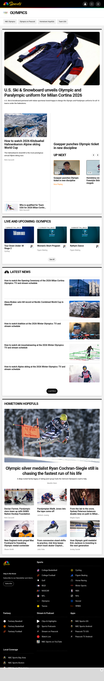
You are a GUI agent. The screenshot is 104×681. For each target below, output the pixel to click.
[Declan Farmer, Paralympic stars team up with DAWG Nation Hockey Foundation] (19, 497)
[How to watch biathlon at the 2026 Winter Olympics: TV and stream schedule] (84, 330)
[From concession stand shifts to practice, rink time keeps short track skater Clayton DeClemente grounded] (52, 528)
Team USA (62, 22)
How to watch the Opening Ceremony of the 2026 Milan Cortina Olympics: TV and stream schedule (34, 281)
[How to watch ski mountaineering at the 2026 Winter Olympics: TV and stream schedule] (84, 352)
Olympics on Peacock (27, 22)
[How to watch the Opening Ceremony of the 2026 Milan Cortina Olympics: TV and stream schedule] (84, 287)
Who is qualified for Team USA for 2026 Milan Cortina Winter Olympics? (33, 206)
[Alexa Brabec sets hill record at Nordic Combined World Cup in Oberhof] (84, 309)
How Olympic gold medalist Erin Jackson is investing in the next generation (83, 543)
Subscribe (8, 584)
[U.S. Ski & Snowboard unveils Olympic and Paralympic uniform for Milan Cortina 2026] (52, 58)
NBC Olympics (10, 22)
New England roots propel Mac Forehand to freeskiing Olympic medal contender (19, 543)
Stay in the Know (9, 574)
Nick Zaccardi (9, 160)
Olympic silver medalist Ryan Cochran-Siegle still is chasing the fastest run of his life (52, 471)
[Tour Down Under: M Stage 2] (19, 235)
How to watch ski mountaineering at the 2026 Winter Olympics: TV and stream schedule (34, 346)
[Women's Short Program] (52, 235)
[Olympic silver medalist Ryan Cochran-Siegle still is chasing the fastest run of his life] (52, 435)
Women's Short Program (48, 245)
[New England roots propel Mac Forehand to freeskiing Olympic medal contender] (19, 528)
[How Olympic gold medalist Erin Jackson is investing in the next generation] (85, 528)
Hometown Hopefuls (47, 22)
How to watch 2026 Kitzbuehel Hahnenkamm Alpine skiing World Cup (24, 144)
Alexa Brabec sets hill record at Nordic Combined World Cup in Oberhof (33, 303)
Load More (52, 391)
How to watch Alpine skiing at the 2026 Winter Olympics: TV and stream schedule (34, 368)
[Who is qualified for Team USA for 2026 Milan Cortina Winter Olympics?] (11, 207)
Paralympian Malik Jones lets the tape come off (51, 510)
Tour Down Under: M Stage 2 (14, 247)
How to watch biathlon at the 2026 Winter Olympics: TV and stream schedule (32, 324)
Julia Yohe (41, 549)
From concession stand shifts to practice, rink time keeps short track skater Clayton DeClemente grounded (51, 543)
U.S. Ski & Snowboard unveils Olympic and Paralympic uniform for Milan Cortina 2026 (43, 92)
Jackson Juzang (43, 515)
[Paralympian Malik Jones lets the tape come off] (52, 497)
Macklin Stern (52, 483)
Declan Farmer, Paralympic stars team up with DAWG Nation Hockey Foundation (17, 511)
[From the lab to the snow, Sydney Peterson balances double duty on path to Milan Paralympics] (85, 497)
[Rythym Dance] (85, 235)
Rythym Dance (77, 245)
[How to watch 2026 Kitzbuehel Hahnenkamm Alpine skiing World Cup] (25, 125)
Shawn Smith (9, 549)
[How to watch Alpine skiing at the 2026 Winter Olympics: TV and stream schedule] (84, 373)
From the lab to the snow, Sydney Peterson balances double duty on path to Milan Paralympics (84, 511)
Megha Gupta (75, 518)
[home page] (12, 4)
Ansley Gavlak (75, 549)
